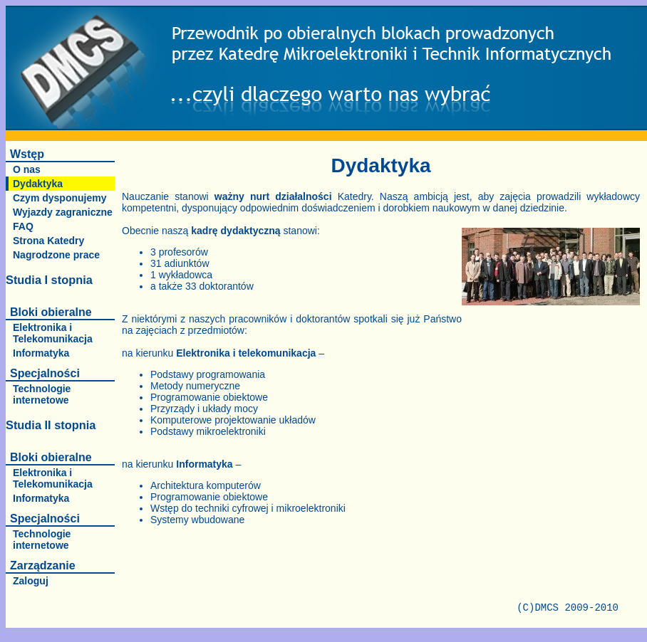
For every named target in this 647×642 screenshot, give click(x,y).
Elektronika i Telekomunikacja (53, 333)
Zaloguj (30, 580)
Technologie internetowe (42, 394)
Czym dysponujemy (59, 198)
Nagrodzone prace (56, 255)
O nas (27, 169)
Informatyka (41, 353)
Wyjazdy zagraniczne (63, 212)
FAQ (23, 226)
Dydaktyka (38, 183)
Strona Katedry (48, 240)
